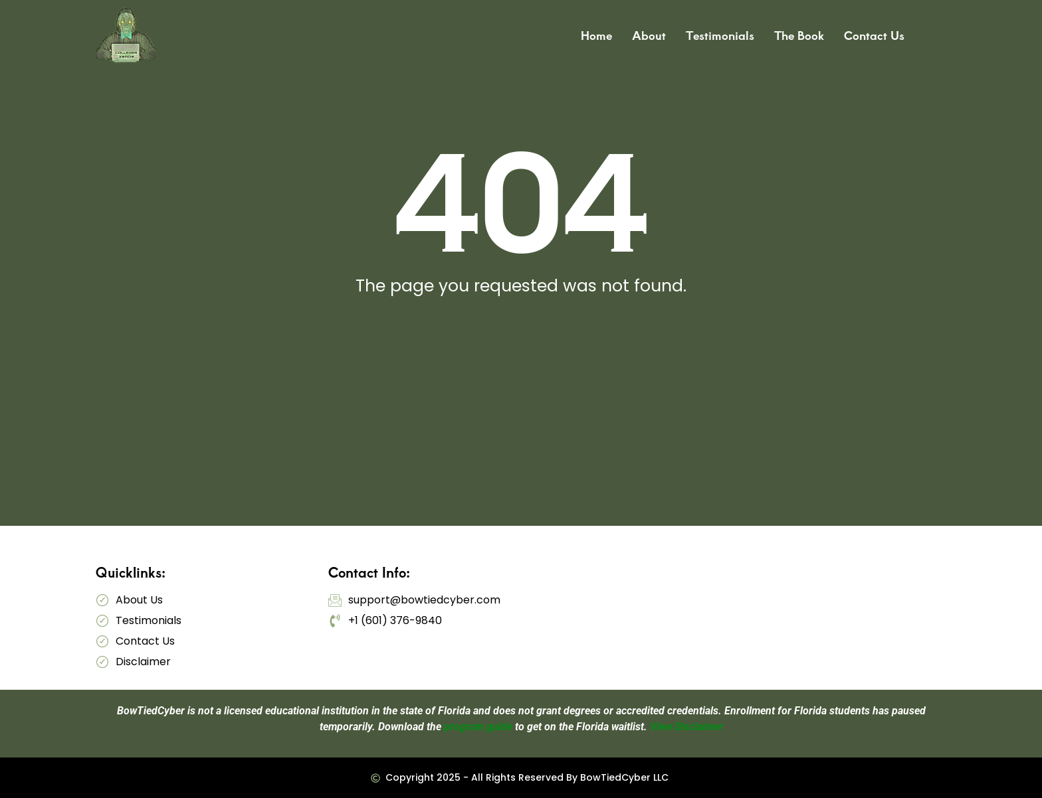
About (649, 35)
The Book (799, 35)
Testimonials (720, 35)
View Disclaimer (686, 726)
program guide (478, 726)
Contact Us (874, 35)
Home (596, 35)
